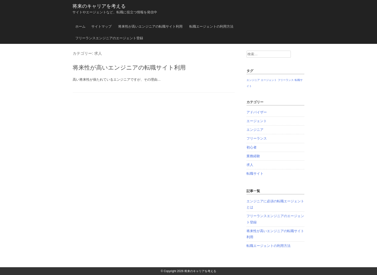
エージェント (256, 121)
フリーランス (256, 138)
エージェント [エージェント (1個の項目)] (269, 80)
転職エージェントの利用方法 (211, 26)
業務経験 (253, 156)
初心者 (251, 147)
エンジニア (254, 130)
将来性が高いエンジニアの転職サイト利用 (150, 26)
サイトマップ (101, 26)
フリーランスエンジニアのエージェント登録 (109, 38)
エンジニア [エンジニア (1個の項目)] (253, 80)
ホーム (80, 26)
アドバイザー (256, 112)
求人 (249, 165)
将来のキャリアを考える (99, 6)
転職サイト (254, 173)
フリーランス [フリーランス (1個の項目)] (286, 80)
